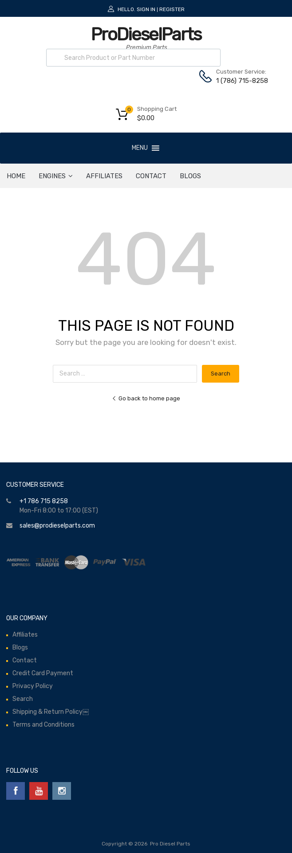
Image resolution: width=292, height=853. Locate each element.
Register (172, 9)
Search (22, 699)
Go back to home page (146, 398)
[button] (140, 148)
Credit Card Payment (42, 673)
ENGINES (56, 176)
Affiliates (104, 176)
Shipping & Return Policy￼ (50, 712)
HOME (16, 176)
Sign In (146, 9)
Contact (151, 176)
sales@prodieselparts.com (57, 525)
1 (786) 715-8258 (238, 81)
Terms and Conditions (43, 724)
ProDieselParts (146, 34)
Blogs (190, 176)
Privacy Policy (32, 686)
